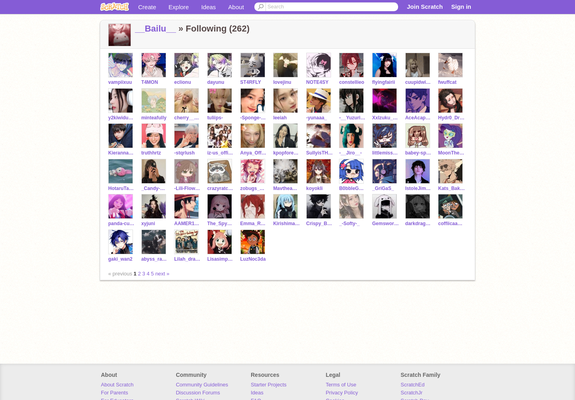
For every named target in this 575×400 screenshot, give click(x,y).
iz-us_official (220, 153)
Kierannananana (121, 153)
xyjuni (148, 223)
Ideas (208, 7)
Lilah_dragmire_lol (187, 259)
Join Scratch (425, 6)
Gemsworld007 (385, 223)
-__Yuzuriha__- (352, 118)
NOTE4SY (317, 82)
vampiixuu (120, 82)
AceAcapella (418, 118)
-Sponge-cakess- (253, 118)
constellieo (351, 82)
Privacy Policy (342, 393)
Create (147, 7)
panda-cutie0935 (121, 223)
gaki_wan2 (120, 259)
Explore (179, 7)
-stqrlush (184, 153)
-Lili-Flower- (187, 188)
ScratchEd (412, 385)
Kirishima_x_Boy (286, 223)
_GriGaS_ (383, 188)
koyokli (314, 188)
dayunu (215, 82)
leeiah (280, 118)
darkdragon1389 (418, 223)
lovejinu (282, 82)
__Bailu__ (155, 29)
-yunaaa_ (316, 118)
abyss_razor (154, 259)
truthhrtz (151, 153)
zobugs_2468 (253, 188)
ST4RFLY (250, 82)
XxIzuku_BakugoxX (385, 118)
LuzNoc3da (253, 259)
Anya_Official (253, 153)
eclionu (182, 82)
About (236, 7)
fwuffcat (447, 82)
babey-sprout (418, 153)
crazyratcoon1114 (220, 188)
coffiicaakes (451, 223)
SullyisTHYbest (319, 153)
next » (162, 274)
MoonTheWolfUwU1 (451, 153)
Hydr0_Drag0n (451, 118)
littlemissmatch (385, 153)
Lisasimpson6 (220, 259)
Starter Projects (269, 385)
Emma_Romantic (253, 223)
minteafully (154, 118)
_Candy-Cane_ (154, 188)
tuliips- (215, 118)
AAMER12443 (187, 223)
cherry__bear (187, 118)
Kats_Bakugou (451, 188)
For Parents (114, 393)
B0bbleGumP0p (352, 188)
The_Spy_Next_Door (220, 223)
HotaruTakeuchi (121, 188)
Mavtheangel (286, 188)
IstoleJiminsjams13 (418, 188)
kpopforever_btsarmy (286, 153)
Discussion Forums (198, 393)
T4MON (149, 82)
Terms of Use (341, 385)
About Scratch (117, 385)
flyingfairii (383, 82)
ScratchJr (411, 393)
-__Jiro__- (350, 153)
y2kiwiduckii (121, 118)
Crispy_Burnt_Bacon (319, 223)
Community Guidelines (202, 385)
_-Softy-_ (349, 223)
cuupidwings (418, 82)
